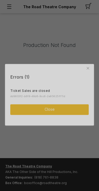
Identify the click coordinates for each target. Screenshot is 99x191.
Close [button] (50, 108)
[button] (88, 67)
